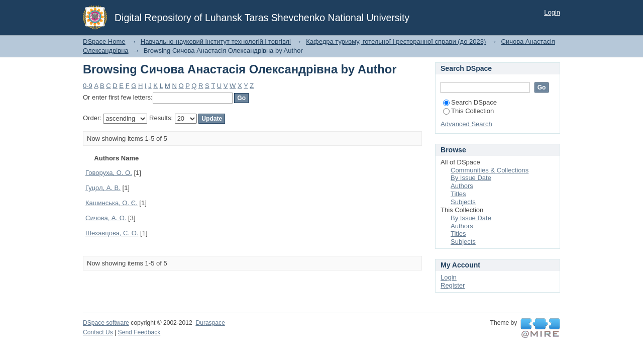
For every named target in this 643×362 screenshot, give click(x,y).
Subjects (463, 202)
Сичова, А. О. (106, 218)
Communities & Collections (489, 170)
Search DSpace (470, 102)
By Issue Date (471, 178)
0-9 (87, 85)
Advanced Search (466, 124)
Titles (458, 194)
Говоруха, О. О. (108, 172)
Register (453, 285)
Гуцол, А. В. (103, 188)
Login (552, 12)
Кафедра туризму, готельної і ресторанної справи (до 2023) (396, 41)
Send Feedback (139, 332)
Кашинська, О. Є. (111, 203)
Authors (462, 186)
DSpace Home (104, 41)
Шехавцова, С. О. (111, 233)
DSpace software (106, 322)
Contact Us (98, 332)
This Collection (468, 111)
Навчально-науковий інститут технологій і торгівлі (216, 41)
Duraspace (210, 322)
